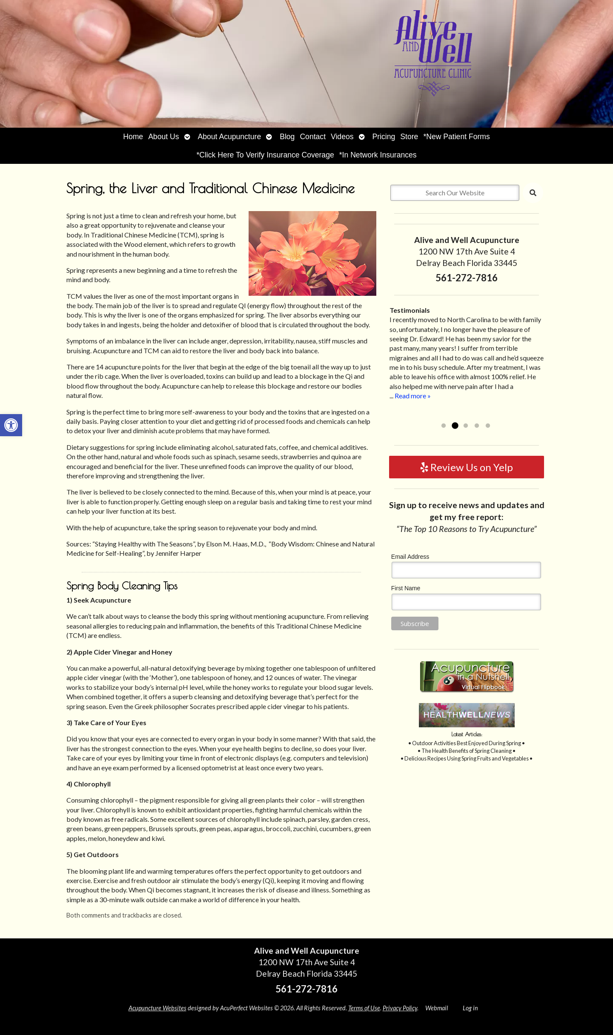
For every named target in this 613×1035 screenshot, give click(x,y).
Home (133, 136)
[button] (11, 425)
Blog (287, 136)
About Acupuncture (229, 136)
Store (409, 136)
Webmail (436, 1008)
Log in (470, 1008)
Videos (342, 136)
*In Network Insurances (378, 155)
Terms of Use (364, 1008)
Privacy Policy (400, 1008)
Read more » (413, 396)
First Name (405, 588)
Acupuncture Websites (157, 1008)
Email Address (410, 556)
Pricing (383, 136)
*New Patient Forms (456, 136)
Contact (313, 136)
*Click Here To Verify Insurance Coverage (265, 155)
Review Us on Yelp (467, 467)
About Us (163, 136)
